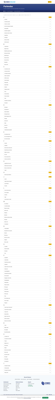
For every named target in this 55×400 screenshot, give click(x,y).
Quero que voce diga (7, 320)
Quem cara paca (6, 318)
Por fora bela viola (7, 298)
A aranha (5, 19)
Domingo (5, 127)
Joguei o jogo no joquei (8, 181)
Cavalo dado (6, 84)
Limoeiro (5, 194)
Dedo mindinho (6, 111)
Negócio (5, 239)
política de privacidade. (27, 398)
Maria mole (6, 210)
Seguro (5, 347)
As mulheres (6, 203)
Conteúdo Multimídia (17, 11)
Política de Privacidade (19, 394)
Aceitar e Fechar (45, 397)
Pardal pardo (6, 282)
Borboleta (5, 62)
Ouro (5, 253)
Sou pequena (6, 361)
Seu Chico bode (6, 354)
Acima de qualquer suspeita (8, 26)
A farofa (5, 143)
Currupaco (6, 102)
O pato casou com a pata (8, 266)
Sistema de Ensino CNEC (7, 383)
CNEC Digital (18, 383)
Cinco (5, 91)
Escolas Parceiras (6, 387)
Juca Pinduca (6, 183)
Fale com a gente (31, 383)
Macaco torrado (6, 208)
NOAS (17, 389)
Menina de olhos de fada (8, 217)
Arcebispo (6, 37)
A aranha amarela (7, 21)
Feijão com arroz (7, 152)
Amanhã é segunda (7, 30)
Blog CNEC (5, 389)
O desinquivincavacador (8, 129)
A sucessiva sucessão (7, 338)
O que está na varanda (7, 309)
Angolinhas (6, 35)
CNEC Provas (18, 387)
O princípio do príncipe (7, 273)
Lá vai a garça (6, 192)
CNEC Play (17, 386)
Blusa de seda (6, 57)
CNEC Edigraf (6, 386)
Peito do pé (6, 293)
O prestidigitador (6, 271)
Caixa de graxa (6, 80)
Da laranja (5, 107)
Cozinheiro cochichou (7, 100)
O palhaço (6, 264)
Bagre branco (6, 48)
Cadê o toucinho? (7, 75)
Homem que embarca (7, 174)
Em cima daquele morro (8, 136)
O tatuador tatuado (7, 365)
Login (49, 1)
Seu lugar (5, 356)
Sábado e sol (6, 343)
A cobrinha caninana (7, 73)
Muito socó (6, 221)
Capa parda (6, 82)
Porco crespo (6, 300)
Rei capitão (6, 329)
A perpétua (6, 257)
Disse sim (5, 125)
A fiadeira (5, 145)
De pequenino (6, 109)
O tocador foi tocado (7, 370)
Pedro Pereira (6, 291)
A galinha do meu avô (7, 163)
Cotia (5, 98)
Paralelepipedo (6, 280)
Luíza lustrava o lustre (7, 199)
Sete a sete (6, 352)
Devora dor (6, 120)
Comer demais (6, 93)
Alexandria (17, 385)
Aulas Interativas (23, 379)
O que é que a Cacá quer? (8, 307)
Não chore (6, 235)
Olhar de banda (6, 248)
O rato (5, 325)
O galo (5, 170)
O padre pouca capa (7, 262)
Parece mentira (6, 284)
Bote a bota (6, 64)
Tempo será (6, 372)
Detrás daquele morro (7, 116)
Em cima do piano (7, 138)
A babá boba (6, 46)
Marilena (5, 212)
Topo (50, 17)
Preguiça (5, 302)
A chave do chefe (7, 71)
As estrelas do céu (7, 134)
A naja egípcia (6, 228)
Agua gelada (6, 28)
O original (5, 246)
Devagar (5, 118)
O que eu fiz (6, 311)
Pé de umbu (6, 289)
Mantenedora (6, 390)
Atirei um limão (6, 39)
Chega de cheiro (6, 89)
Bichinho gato (6, 55)
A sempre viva (6, 336)
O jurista (5, 185)
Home (5, 11)
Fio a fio (5, 154)
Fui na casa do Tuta (7, 156)
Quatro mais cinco (7, 316)
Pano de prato (6, 275)
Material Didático (17, 379)
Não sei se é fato (7, 237)
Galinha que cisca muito (8, 165)
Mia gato (5, 219)
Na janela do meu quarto (8, 230)
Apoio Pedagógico (10, 11)
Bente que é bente (7, 53)
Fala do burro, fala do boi (8, 147)
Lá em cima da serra (7, 190)
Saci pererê (6, 345)
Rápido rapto (6, 327)
